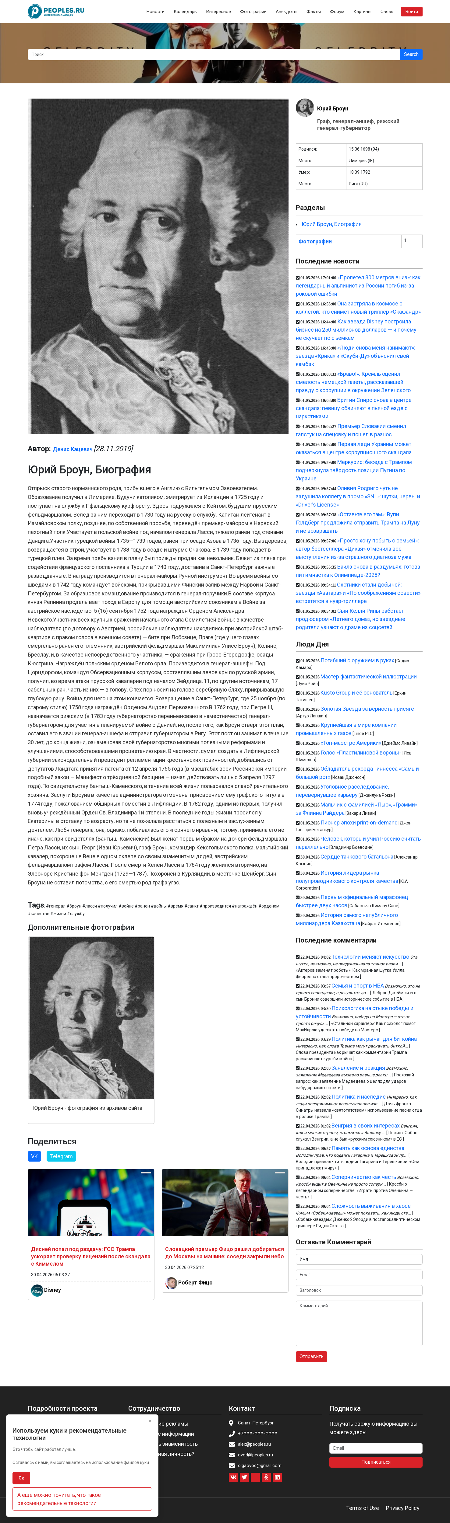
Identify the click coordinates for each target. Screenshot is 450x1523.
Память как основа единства (367, 1148)
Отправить (311, 1356)
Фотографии (253, 11)
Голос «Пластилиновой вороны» (361, 752)
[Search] (214, 54)
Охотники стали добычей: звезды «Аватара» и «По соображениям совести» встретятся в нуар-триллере (358, 592)
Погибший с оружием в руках (357, 660)
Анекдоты (286, 11)
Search (411, 54)
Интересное (218, 11)
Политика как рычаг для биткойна (374, 1039)
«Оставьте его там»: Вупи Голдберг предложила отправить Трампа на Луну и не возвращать (358, 522)
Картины (362, 11)
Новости (156, 11)
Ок (21, 1478)
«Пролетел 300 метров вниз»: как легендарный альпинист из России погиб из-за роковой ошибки (358, 285)
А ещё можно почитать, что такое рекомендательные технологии (59, 1499)
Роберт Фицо (195, 1282)
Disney (52, 1290)
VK (34, 1156)
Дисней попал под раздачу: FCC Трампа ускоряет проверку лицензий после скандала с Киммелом (91, 1256)
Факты (313, 11)
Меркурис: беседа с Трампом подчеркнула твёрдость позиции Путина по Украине (354, 470)
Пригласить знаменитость (165, 1444)
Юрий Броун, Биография (332, 224)
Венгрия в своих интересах (365, 1125)
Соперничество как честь (363, 1177)
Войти (412, 11)
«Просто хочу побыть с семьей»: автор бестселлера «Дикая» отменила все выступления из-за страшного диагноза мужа (357, 548)
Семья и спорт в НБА (357, 985)
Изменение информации (163, 1434)
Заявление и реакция (358, 1068)
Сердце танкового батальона (357, 856)
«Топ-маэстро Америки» (351, 743)
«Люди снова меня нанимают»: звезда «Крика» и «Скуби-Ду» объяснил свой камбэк (355, 355)
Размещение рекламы (160, 1423)
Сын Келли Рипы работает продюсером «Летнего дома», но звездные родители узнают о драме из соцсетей (350, 619)
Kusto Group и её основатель (356, 692)
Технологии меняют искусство (370, 956)
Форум (337, 11)
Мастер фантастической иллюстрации (369, 676)
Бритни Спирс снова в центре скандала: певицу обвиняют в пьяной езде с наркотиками (354, 408)
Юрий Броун (332, 108)
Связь (387, 11)
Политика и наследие (358, 1096)
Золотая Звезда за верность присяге (367, 709)
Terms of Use (362, 1508)
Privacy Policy (403, 1508)
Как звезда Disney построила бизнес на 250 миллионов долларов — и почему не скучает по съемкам (356, 329)
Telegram (61, 1156)
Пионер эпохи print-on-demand (359, 822)
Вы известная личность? (163, 1454)
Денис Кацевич (73, 449)
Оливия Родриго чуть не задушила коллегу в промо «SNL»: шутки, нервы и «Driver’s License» (358, 496)
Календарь (185, 11)
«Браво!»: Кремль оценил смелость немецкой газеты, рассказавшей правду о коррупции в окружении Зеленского (353, 382)
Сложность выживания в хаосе (371, 1206)
